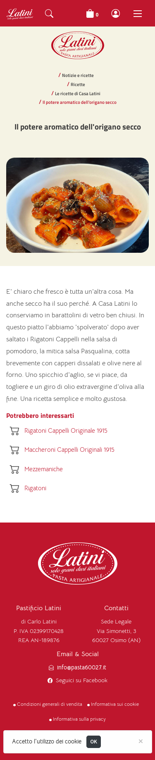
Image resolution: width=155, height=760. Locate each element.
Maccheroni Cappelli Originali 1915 (69, 450)
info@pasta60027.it (81, 667)
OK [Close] (94, 742)
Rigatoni (35, 488)
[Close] (141, 740)
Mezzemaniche (43, 469)
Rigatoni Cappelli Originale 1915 (65, 430)
